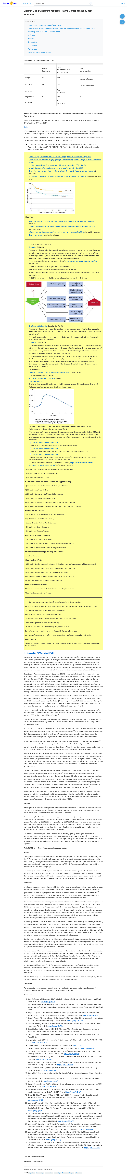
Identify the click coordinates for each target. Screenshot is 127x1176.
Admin (123, 3)
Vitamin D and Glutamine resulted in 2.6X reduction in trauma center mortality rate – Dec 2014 (62, 227)
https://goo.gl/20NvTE (66, 1121)
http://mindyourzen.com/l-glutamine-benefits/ (81, 261)
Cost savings (40, 1173)
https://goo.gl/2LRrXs (55, 1026)
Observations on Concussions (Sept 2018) (44, 25)
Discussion (32, 42)
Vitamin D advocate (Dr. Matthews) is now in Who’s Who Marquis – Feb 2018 (56, 168)
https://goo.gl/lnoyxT (50, 1081)
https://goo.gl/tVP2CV (81, 1045)
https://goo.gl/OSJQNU (75, 1021)
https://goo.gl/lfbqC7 (71, 1054)
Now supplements (35, 381)
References (32, 49)
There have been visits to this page (39, 52)
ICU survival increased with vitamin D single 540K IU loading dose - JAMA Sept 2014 (58, 176)
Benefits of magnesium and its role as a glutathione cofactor (50, 372)
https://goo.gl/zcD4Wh (73, 1092)
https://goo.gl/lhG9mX (86, 1048)
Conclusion (32, 45)
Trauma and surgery (36, 235)
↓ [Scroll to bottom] (122, 22)
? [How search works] (90, 3)
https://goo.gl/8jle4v (48, 1002)
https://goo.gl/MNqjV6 (65, 1065)
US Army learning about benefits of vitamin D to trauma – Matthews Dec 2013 (56, 232)
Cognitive (31, 1173)
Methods (31, 35)
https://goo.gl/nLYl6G (35, 1100)
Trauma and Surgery (68, 1173)
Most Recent (27, 3)
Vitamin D (78, 1173)
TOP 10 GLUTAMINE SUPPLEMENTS (42, 378)
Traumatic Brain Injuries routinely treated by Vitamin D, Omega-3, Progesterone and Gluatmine (62, 171)
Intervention (49, 1173)
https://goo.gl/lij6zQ (49, 1087)
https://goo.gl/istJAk (48, 1070)
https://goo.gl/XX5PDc (92, 1148)
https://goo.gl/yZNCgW (91, 1015)
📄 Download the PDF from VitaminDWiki (43, 443)
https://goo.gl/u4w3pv (39, 1042)
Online (26, 127)
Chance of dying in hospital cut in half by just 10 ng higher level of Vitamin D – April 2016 (60, 157)
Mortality (57, 1173)
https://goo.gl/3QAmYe (86, 1129)
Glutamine (32, 247)
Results (31, 38)
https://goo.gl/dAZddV (44, 1059)
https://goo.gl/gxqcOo (35, 1111)
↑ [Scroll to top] (122, 16)
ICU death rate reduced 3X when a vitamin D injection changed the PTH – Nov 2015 (58, 165)
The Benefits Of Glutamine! (38, 326)
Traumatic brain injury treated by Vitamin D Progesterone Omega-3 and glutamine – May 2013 (62, 221)
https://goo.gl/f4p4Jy (53, 1140)
